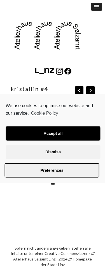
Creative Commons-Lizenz (67, 253)
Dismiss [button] (53, 152)
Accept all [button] (53, 133)
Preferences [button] (51, 170)
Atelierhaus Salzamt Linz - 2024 (40, 259)
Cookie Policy (44, 113)
